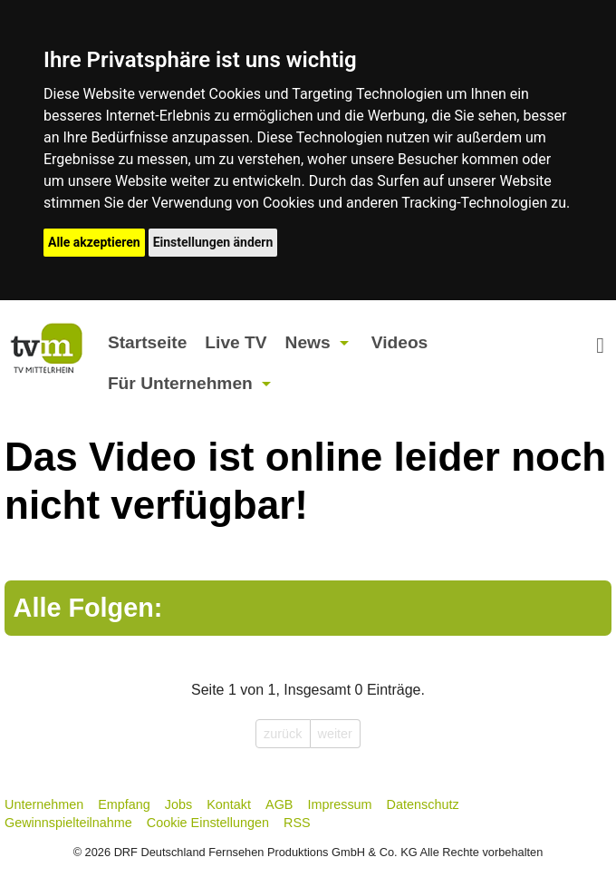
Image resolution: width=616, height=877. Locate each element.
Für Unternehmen (180, 383)
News (308, 342)
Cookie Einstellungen (208, 822)
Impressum (339, 804)
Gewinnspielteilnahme (68, 822)
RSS (297, 822)
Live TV (235, 342)
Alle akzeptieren (94, 242)
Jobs (178, 804)
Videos (399, 342)
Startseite (147, 342)
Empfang (124, 804)
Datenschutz (423, 804)
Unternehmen (44, 804)
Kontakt (229, 804)
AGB (279, 804)
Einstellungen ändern (213, 242)
